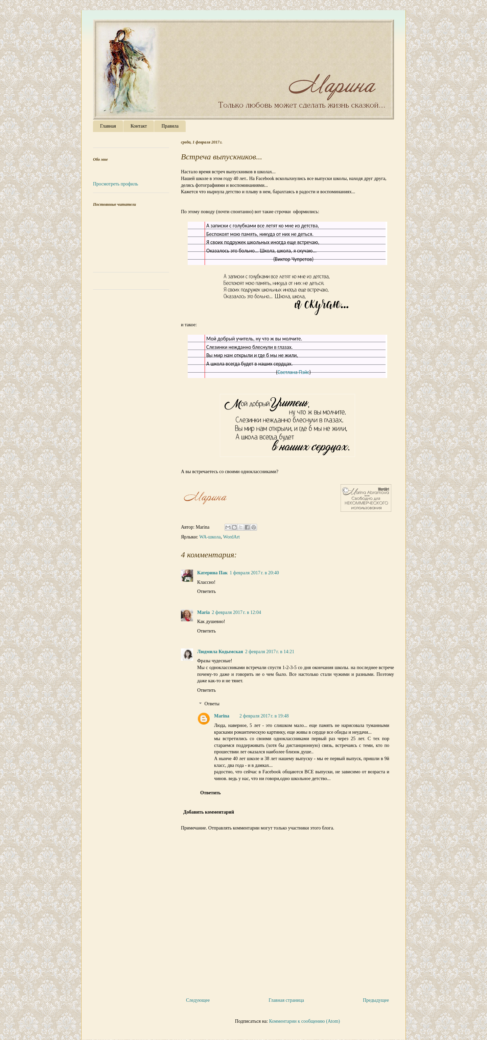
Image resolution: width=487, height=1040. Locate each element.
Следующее (198, 1000)
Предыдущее (376, 1000)
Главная (108, 126)
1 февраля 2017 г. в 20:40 (254, 572)
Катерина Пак (212, 572)
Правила (170, 126)
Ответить (206, 591)
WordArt (231, 536)
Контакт (139, 126)
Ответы (211, 704)
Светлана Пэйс (293, 372)
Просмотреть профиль (115, 183)
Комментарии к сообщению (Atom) (304, 1021)
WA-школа (210, 536)
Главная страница (286, 1000)
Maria (203, 612)
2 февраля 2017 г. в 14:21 (270, 651)
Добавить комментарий (208, 812)
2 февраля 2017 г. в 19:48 (264, 715)
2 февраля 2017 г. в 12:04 (236, 612)
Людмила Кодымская (220, 651)
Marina (221, 715)
